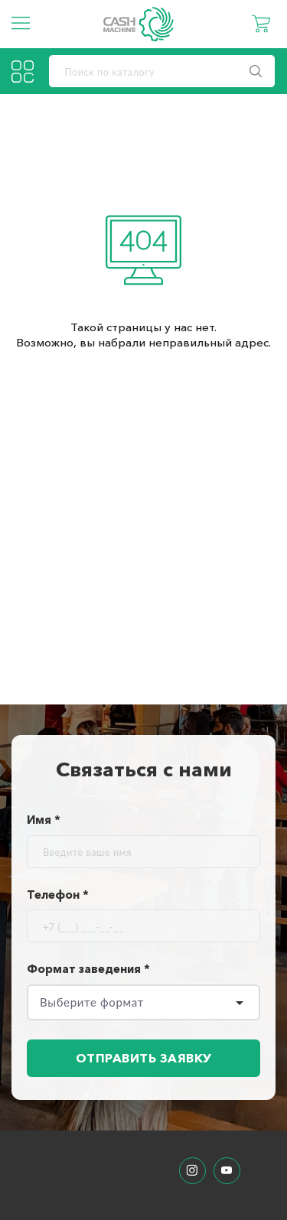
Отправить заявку (144, 1057)
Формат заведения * (88, 968)
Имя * (43, 819)
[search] (162, 71)
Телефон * (58, 894)
